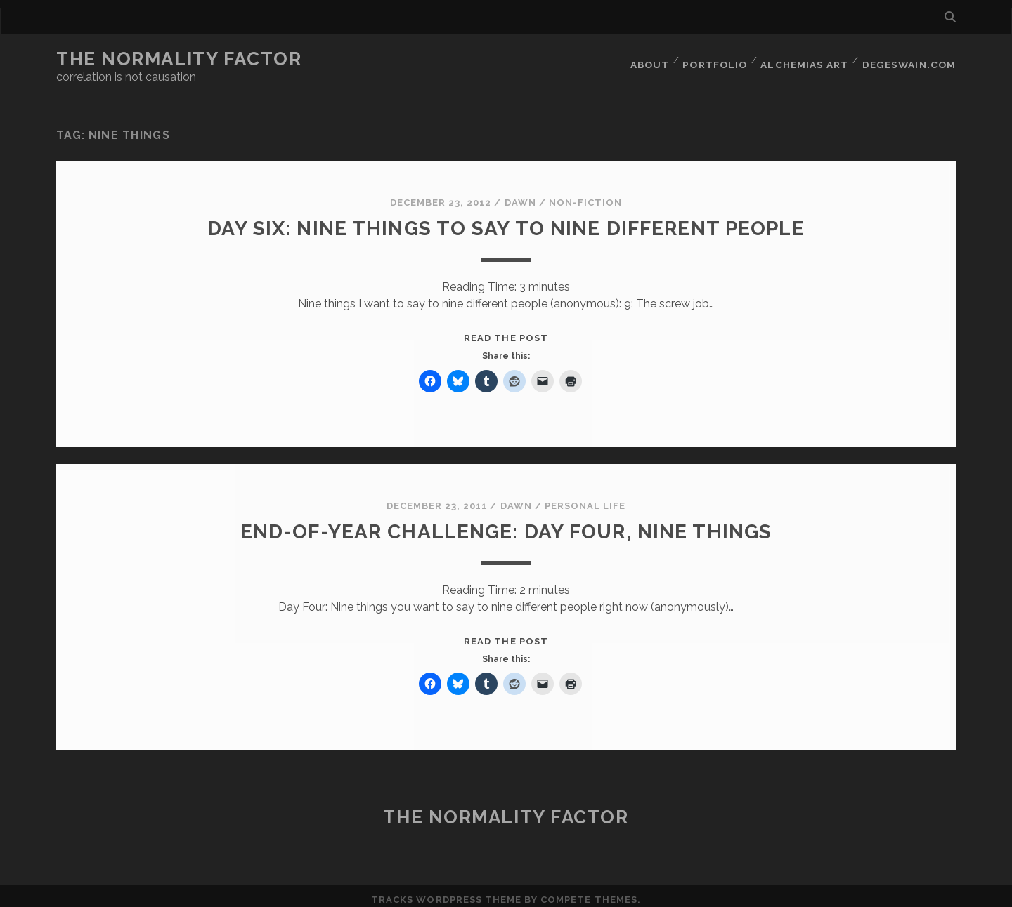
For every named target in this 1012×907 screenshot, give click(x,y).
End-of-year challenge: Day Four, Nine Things (506, 522)
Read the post (506, 329)
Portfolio (717, 59)
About (650, 59)
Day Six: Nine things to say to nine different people (505, 219)
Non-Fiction (585, 194)
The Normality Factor (178, 58)
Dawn (520, 194)
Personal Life (585, 497)
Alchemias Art (807, 59)
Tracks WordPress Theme (446, 891)
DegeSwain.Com (911, 59)
